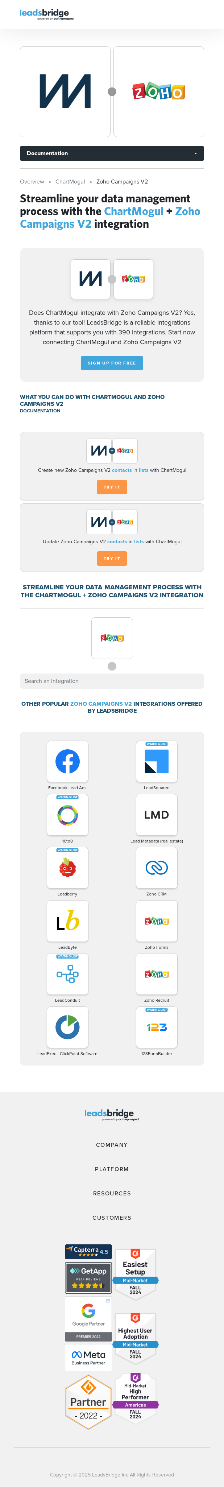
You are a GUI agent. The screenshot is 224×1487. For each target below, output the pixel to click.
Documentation (47, 153)
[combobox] (112, 681)
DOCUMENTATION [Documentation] (40, 410)
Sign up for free (112, 363)
